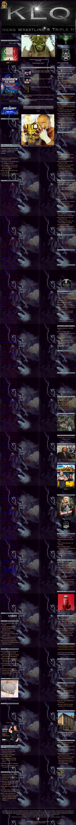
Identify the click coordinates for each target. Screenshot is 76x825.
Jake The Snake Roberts (8, 349)
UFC (10, 552)
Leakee (3, 395)
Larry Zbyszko (10, 393)
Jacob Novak (9, 347)
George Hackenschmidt (12, 327)
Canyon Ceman (4, 245)
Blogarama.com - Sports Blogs (38, 822)
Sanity (17, 489)
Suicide (15, 518)
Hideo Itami (4, 337)
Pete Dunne (4, 461)
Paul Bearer (10, 454)
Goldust (9, 332)
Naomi (3, 443)
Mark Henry (5, 415)
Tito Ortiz (15, 537)
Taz (3, 525)
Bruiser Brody (14, 235)
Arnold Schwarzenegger (12, 204)
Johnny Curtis (4, 367)
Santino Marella (6, 490)
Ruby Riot (10, 485)
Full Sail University (12, 322)
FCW (9, 317)
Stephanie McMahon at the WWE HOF (40, 87)
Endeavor (4, 308)
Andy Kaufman (6, 197)
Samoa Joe (11, 489)
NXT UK (9, 449)
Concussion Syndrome (7, 271)
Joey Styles (4, 364)
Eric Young (12, 309)
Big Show (13, 219)
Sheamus (11, 500)
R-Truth (8, 464)
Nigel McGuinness (13, 446)
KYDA (15, 390)
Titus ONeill (6, 538)
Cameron (8, 243)
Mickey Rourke (13, 431)
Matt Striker (6, 421)
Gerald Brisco (4, 329)
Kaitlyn (6, 375)
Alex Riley (13, 191)
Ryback (11, 487)
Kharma (15, 385)
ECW (3, 301)
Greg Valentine (15, 334)
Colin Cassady (14, 268)
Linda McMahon (10, 400)
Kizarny (3, 388)
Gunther (3, 336)
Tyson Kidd (5, 552)
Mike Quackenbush (5, 434)
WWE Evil (7, 577)
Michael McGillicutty (6, 428)
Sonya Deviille (6, 508)
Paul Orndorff (10, 457)
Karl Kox (15, 377)
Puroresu (15, 462)
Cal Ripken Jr (11, 242)
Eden (16, 303)
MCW (15, 423)
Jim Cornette (8, 357)
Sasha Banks (11, 492)
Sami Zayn (4, 489)
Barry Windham (13, 212)
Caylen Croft (5, 250)
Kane (4, 377)
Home (38, 110)
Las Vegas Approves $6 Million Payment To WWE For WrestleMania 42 (8, 628)
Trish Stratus (4, 548)
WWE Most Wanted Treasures (11, 583)
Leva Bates (10, 396)
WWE (15, 572)
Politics (10, 461)
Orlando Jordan (10, 451)
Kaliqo (11, 375)
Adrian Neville (5, 187)
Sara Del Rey (14, 490)
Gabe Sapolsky (7, 324)
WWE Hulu (8, 578)
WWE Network (13, 585)
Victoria (10, 558)
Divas (11, 293)
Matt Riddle (15, 419)
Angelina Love (5, 199)
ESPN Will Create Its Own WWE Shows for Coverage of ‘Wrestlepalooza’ (65, 637)
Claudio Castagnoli (6, 266)
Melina (11, 424)
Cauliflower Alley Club (12, 248)
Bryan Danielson (9, 238)
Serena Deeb (11, 495)
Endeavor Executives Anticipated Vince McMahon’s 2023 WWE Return (65, 312)
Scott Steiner (9, 494)
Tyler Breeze (8, 550)
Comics (13, 270)
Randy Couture (14, 464)
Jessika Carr (12, 355)
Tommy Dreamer (10, 543)
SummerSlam (14, 520)
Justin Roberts (12, 373)
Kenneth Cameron (12, 380)
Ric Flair (15, 469)
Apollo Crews (13, 201)
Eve (15, 313)
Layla (15, 393)
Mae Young (14, 410)
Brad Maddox (10, 229)
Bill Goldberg (10, 220)
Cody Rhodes (6, 268)
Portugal (15, 461)
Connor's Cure (9, 722)
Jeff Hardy (13, 352)
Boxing (4, 229)
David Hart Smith (11, 286)
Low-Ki (13, 403)
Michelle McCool (5, 429)
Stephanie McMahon (10, 512)
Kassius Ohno (6, 378)
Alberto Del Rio (5, 191)
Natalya (8, 443)
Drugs (8, 298)
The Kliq (4, 533)
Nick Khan (5, 446)
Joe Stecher (8, 362)
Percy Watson (9, 459)
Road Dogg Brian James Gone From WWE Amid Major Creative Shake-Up (10, 665)
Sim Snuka (15, 503)
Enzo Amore (11, 308)
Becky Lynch (4, 215)
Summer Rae (5, 520)
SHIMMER (15, 502)
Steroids (12, 513)
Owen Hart (4, 452)
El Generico (8, 304)
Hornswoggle (7, 339)
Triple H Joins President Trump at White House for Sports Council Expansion (65, 342)
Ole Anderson (15, 449)
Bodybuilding (7, 227)
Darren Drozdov (4, 283)
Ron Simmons (11, 482)
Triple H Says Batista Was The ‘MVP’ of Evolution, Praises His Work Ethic (66, 189)
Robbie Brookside (10, 477)
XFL (15, 605)
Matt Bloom (11, 418)
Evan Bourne (10, 313)
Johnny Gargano (11, 367)
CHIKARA (10, 255)
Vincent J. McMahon (7, 562)
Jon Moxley (9, 368)
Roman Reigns (13, 481)
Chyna (9, 265)
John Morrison (13, 365)
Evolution (5, 314)
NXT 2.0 (4, 449)
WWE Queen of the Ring (8, 590)
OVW (16, 451)
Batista (4, 214)
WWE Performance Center (10, 588)
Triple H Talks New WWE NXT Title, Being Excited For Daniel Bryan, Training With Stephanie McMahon (66, 581)
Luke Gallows (8, 406)
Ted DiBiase (12, 525)
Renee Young (12, 467)
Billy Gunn (9, 222)
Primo (3, 462)
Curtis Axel (4, 278)
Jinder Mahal (10, 360)
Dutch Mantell (5, 299)
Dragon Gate (11, 296)
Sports (10, 510)
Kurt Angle (10, 390)
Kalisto (15, 375)
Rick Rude (15, 471)
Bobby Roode (7, 225)
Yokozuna (5, 607)
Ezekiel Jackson (5, 316)
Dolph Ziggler (15, 294)
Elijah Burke (4, 306)
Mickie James (5, 433)
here (63, 319)
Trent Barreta (8, 547)
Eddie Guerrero (10, 303)
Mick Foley (5, 431)
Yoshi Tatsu (10, 607)
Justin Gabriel (5, 373)
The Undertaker (7, 537)
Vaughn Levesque (10, 555)
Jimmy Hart (4, 359)
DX (10, 299)
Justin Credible (15, 372)
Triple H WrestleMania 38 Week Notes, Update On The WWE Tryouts (8, 760)
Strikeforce (5, 518)
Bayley (9, 214)
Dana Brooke (15, 280)
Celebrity (11, 250)
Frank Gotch (9, 321)
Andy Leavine (14, 197)
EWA (15, 314)
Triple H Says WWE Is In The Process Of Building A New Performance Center (8, 751)
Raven (2, 467)
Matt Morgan (9, 420)
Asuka (11, 206)
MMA (8, 438)
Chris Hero (15, 257)
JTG (9, 370)
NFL (12, 444)
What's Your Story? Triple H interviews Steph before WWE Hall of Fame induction (42, 71)
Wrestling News (7, 572)
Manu (10, 413)
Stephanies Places (5, 513)
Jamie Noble (8, 350)
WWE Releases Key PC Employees (9, 763)
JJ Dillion (16, 360)
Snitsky (16, 507)
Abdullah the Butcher (12, 182)
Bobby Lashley (13, 224)
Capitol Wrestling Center (13, 245)
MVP (15, 441)
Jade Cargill (15, 347)
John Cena (11, 364)
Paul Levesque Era (11, 456)
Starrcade (14, 510)
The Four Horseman (13, 532)
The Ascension (4, 530)
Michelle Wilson (14, 429)
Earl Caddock (14, 299)
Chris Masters (14, 258)
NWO (17, 447)
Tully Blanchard (12, 548)
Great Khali (8, 334)
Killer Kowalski (7, 387)
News (4, 444)
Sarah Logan (4, 492)
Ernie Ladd (8, 311)
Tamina (16, 523)
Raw (6, 467)
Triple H (15, 547)
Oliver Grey (4, 451)
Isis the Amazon (9, 345)
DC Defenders (10, 288)
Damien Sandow (8, 280)
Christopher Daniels (6, 261)
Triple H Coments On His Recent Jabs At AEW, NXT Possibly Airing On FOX (66, 118)
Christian (13, 260)
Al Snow (16, 189)
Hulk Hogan (14, 339)
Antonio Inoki (5, 201)
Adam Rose (15, 186)
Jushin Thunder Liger (6, 372)
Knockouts (12, 388)
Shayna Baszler (4, 500)
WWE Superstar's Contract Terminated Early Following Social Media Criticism (10, 633)
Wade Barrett (9, 563)
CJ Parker (14, 265)
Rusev (7, 487)
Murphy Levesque (8, 441)
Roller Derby (5, 481)
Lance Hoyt (11, 391)
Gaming (4, 326)
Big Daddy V (15, 217)
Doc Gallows (8, 294)
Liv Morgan (13, 401)
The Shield (15, 535)
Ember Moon (11, 306)
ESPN (13, 311)
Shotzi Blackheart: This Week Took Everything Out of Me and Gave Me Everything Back (9, 167)
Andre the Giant (14, 196)
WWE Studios (14, 593)
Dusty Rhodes (14, 298)
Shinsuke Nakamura (7, 504)
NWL (13, 447)
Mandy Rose (5, 413)
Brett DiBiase (14, 230)
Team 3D (6, 525)
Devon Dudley (9, 291)
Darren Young (12, 283)
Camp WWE (14, 243)
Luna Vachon (5, 408)
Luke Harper (15, 406)
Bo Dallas (15, 222)
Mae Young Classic (6, 411)
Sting (8, 515)
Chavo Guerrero (6, 253)
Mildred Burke (11, 436)
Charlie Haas (8, 252)
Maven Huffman (13, 421)
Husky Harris (9, 341)
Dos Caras (5, 296)
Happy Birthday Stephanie (63, 345)
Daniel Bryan (13, 281)
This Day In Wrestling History (64, 171)
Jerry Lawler (14, 354)
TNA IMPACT (9, 542)
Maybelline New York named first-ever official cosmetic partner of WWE (65, 184)
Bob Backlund (5, 224)
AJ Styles (6, 189)
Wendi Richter (10, 567)
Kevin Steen (9, 385)
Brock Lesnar (6, 234)
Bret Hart (8, 230)
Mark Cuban (15, 413)
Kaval (12, 378)
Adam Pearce (8, 186)
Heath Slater (15, 336)
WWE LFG (8, 582)
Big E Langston (5, 219)
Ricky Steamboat (6, 472)
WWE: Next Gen (11, 603)
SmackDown (10, 507)
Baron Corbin (6, 212)
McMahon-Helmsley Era (8, 423)
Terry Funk (9, 528)
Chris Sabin (7, 260)
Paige (9, 452)
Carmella (4, 248)
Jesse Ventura (5, 355)
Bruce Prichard (6, 235)
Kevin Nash (9, 383)
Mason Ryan (5, 418)
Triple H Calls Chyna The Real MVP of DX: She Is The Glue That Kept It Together (66, 106)
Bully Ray (16, 240)
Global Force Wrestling (11, 331)
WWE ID (13, 578)
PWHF (3, 464)
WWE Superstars (8, 595)
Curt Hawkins (8, 276)
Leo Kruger (16, 395)
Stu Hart (10, 518)
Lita (9, 401)
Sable (16, 487)
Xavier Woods (10, 605)
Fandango (4, 317)
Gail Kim (14, 324)
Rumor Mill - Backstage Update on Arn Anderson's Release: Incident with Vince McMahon (66, 697)
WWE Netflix (5, 585)
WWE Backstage (14, 573)
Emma (16, 306)
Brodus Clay (14, 234)
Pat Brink (14, 452)
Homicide (10, 337)
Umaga (8, 553)
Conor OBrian (8, 273)
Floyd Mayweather (9, 319)
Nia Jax (15, 444)
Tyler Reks (15, 550)
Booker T (13, 227)
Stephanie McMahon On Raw (64, 302)
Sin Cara (11, 505)
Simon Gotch (5, 505)
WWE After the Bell (5, 573)
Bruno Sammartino (8, 237)
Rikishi (13, 472)
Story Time (14, 517)
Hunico (4, 341)
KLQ (7, 388)
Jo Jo (3, 362)
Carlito (16, 247)
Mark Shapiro (10, 416)
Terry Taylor (15, 528)
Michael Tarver (15, 428)
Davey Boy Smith (10, 285)
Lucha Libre (10, 405)
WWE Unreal (11, 600)
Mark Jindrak (12, 414)
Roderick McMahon (10, 479)
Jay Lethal (3, 352)
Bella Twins (12, 215)
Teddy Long (9, 527)
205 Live (4, 182)
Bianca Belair (9, 217)
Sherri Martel (9, 502)
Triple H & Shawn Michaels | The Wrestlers (41, 79)
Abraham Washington (6, 184)
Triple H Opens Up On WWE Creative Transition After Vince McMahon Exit (65, 87)
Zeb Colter (8, 608)
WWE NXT (5, 587)
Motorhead (6, 439)
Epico (16, 307)
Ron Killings (4, 482)
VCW (17, 555)
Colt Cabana (7, 270)
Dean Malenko (11, 289)
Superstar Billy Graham (7, 523)
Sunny (4, 522)
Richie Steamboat (7, 471)
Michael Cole (5, 426)
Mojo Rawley (14, 438)
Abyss (13, 184)
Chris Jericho (6, 258)
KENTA (4, 382)
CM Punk (15, 266)
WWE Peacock (14, 587)
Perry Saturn (15, 459)
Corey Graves (15, 273)
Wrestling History (9, 570)
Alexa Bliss (7, 192)
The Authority (12, 530)
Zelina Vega (14, 608)
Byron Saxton (5, 242)
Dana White (6, 281)
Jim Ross (15, 357)
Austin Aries (11, 207)
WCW (4, 567)
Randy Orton (5, 466)
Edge (3, 304)
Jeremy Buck (8, 354)
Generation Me (10, 326)
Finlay (13, 317)
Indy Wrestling (13, 342)
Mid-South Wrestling (14, 433)
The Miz (9, 533)
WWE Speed (6, 593)
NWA (10, 447)
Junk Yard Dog (14, 370)
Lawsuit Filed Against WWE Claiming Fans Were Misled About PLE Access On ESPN (10, 783)
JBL (8, 352)
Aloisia (12, 194)
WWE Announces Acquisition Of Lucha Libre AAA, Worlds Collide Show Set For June (9, 642)
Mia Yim (16, 424)
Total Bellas (12, 545)
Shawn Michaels (13, 499)
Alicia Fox (13, 192)
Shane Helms (10, 497)
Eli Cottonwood (15, 304)
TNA (9, 540)
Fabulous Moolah (14, 316)
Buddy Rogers (9, 240)
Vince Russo (13, 560)
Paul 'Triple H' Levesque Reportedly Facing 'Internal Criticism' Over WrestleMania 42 (66, 686)
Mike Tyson (13, 434)
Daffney (13, 278)
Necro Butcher (15, 443)
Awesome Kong (9, 209)
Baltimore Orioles (13, 210)
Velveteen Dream (5, 556)
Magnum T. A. (15, 411)
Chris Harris (8, 257)
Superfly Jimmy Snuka (12, 522)
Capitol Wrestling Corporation (7, 247)
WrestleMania (11, 568)
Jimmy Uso (11, 359)
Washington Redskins (11, 565)
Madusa (9, 410)
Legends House (9, 395)
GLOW (4, 332)
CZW (9, 278)
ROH (16, 479)
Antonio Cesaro (13, 199)
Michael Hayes (13, 426)
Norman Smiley (5, 447)
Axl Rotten (16, 209)
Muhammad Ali (13, 439)
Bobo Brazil (13, 225)
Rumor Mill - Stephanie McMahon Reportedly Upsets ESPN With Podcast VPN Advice (65, 692)
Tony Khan (7, 545)
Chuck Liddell (10, 263)
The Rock (8, 535)
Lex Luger (12, 398)
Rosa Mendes (10, 484)
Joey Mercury (15, 362)
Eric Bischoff (5, 309)
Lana (6, 391)
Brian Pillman (6, 232)
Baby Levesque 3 (5, 210)
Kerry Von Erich (10, 382)
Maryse (15, 416)
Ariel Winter (11, 202)
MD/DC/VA (5, 424)
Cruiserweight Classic (7, 275)
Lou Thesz (8, 403)
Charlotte (14, 252)
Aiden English (12, 187)
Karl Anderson (10, 377)
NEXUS (8, 444)
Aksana (11, 189)
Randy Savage (14, 466)
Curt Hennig (15, 276)
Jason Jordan (14, 350)
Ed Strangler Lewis (10, 301)
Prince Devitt (8, 462)
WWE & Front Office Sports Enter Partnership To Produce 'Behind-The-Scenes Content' (9, 660)
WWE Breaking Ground (6, 575)
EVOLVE (11, 314)
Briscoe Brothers (13, 232)
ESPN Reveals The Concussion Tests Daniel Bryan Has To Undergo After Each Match (65, 564)
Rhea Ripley (9, 469)
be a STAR (14, 214)
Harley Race (8, 336)
